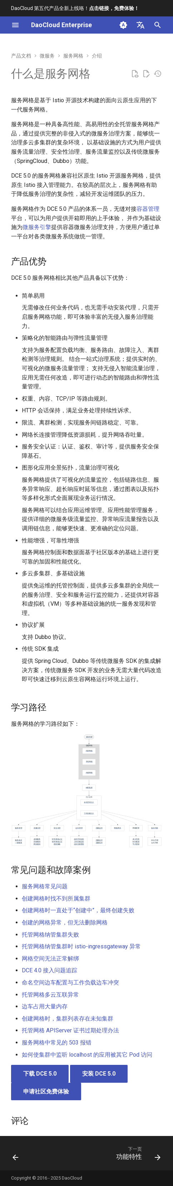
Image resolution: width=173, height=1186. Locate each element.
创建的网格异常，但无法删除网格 (65, 922)
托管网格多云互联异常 (50, 994)
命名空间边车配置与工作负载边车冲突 (70, 982)
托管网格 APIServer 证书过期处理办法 (70, 1030)
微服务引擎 (37, 227)
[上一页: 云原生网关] (16, 1155)
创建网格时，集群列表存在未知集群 (67, 1018)
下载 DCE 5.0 (39, 1073)
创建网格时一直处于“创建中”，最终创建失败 (78, 910)
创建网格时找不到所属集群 (56, 898)
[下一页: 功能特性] (137, 1155)
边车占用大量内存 (45, 1006)
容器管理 (148, 208)
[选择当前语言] (140, 25)
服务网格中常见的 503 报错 (57, 1042)
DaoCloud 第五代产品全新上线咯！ (75, 8)
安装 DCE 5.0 (98, 1073)
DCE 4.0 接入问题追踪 (49, 970)
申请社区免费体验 (46, 1091)
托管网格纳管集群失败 (50, 934)
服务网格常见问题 (45, 886)
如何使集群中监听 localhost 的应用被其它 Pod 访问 (87, 1054)
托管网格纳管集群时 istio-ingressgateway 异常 (81, 946)
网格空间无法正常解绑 (50, 958)
